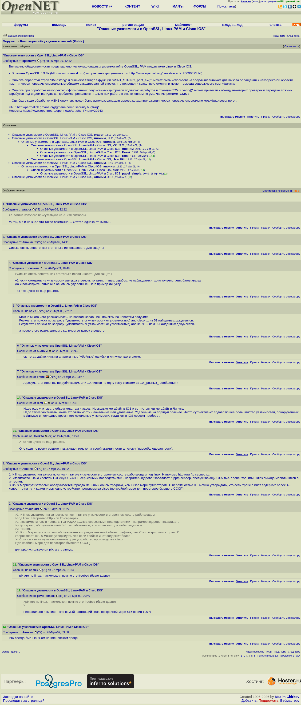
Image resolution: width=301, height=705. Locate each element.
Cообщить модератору (286, 116)
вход (255, 1)
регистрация (268, 1)
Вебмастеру (289, 700)
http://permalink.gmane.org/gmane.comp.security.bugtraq (57, 107)
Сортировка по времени (277, 190)
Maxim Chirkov (287, 697)
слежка (275, 25)
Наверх (265, 227)
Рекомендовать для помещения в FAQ (279, 655)
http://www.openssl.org (67, 73)
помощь (59, 25)
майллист (183, 25)
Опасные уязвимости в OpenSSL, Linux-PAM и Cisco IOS (52, 134)
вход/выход (232, 25)
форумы (21, 25)
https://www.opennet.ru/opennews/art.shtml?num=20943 (63, 110)
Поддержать (268, 700)
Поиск (221, 6)
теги (232, 6)
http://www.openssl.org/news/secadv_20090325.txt (165, 73)
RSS (296, 190)
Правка (265, 116)
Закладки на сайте (18, 697)
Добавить (249, 700)
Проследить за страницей (23, 700)
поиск (91, 25)
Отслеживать (291, 46)
